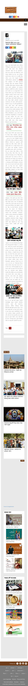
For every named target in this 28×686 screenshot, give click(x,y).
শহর (10, 328)
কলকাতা (12, 668)
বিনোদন (7, 670)
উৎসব (17, 673)
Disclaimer (16, 682)
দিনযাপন (16, 676)
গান (11, 676)
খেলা (11, 673)
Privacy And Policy (21, 679)
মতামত (23, 673)
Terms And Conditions (8, 682)
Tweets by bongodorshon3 (9, 506)
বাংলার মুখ (20, 668)
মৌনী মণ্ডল (7, 39)
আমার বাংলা (20, 670)
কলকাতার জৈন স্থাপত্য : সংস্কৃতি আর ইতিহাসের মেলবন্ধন (12, 371)
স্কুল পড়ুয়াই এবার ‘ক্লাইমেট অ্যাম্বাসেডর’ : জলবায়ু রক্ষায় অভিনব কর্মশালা (14, 397)
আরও (22, 460)
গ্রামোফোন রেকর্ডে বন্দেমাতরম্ (12, 635)
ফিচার (4, 673)
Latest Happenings (7, 679)
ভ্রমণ (13, 670)
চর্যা (6, 668)
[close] (25, 24)
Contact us (22, 682)
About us (14, 679)
